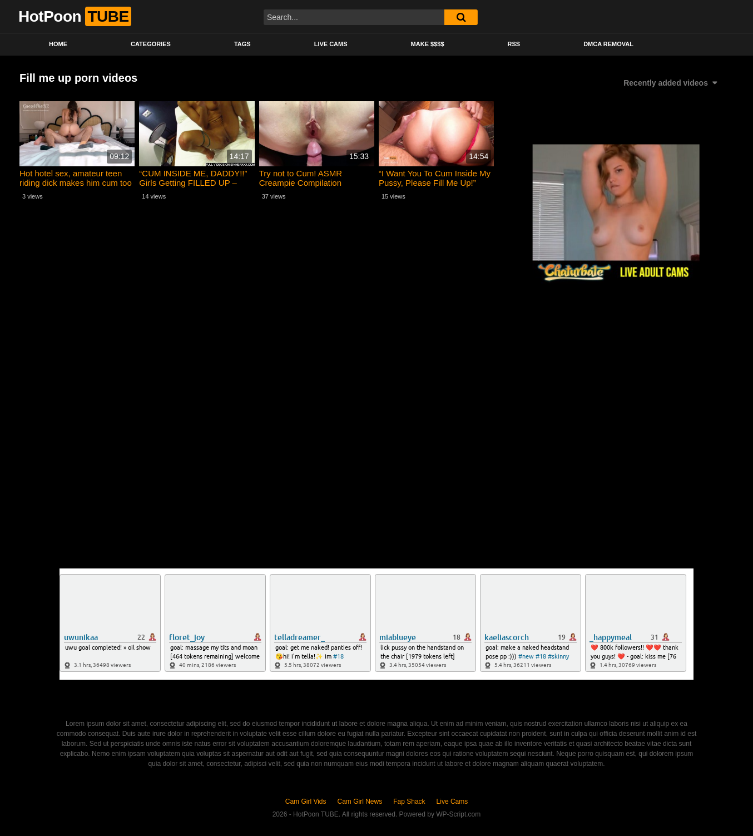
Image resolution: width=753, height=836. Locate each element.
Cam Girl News (360, 801)
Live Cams (331, 44)
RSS (514, 44)
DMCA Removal (608, 44)
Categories (151, 44)
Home (58, 44)
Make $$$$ (427, 44)
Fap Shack (409, 801)
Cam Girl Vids (305, 801)
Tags (242, 44)
